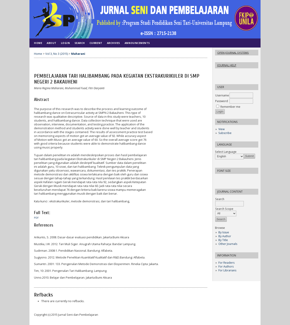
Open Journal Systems (233, 52)
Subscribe (225, 133)
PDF (36, 217)
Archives (113, 43)
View (221, 129)
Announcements (137, 43)
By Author (224, 236)
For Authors (226, 266)
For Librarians (227, 270)
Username (222, 95)
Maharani (78, 54)
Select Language (226, 152)
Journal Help (226, 65)
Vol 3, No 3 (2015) (56, 54)
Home (38, 43)
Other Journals (227, 244)
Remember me (230, 107)
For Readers (226, 263)
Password (221, 101)
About (51, 43)
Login (65, 43)
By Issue (223, 232)
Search (80, 43)
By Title (223, 240)
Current (95, 43)
